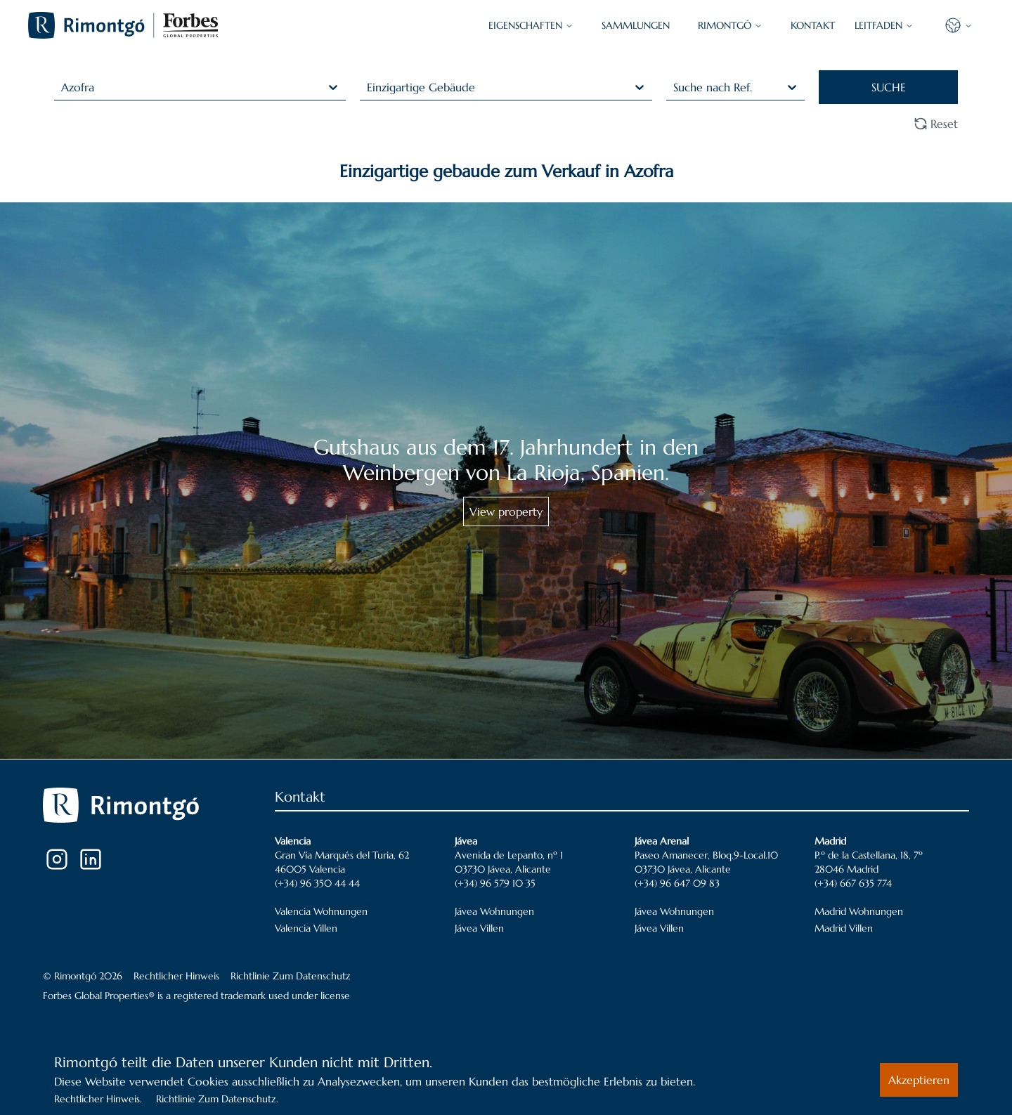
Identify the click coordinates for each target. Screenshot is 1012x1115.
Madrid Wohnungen (859, 911)
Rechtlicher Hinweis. (98, 1099)
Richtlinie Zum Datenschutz (291, 976)
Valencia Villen (306, 928)
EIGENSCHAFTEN (530, 25)
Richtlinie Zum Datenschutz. (217, 1099)
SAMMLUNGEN (636, 25)
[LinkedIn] (91, 859)
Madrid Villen (844, 928)
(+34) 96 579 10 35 (495, 883)
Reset (936, 123)
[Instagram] (57, 859)
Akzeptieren (918, 1080)
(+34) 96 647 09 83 (677, 883)
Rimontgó (730, 25)
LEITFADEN (884, 25)
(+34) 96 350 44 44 (317, 883)
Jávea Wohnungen (494, 911)
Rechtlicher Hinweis (176, 976)
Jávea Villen (479, 928)
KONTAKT (813, 25)
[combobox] (63, 87)
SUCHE (888, 87)
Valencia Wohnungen (321, 911)
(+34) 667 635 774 (853, 883)
